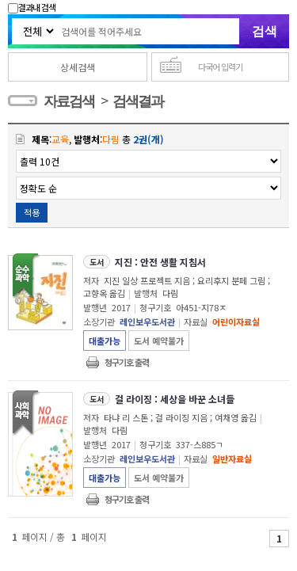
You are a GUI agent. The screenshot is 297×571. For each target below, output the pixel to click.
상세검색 (77, 67)
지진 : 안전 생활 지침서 (160, 261)
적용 (32, 212)
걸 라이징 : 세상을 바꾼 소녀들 (174, 398)
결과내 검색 (31, 7)
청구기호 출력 (127, 362)
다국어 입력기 (220, 66)
